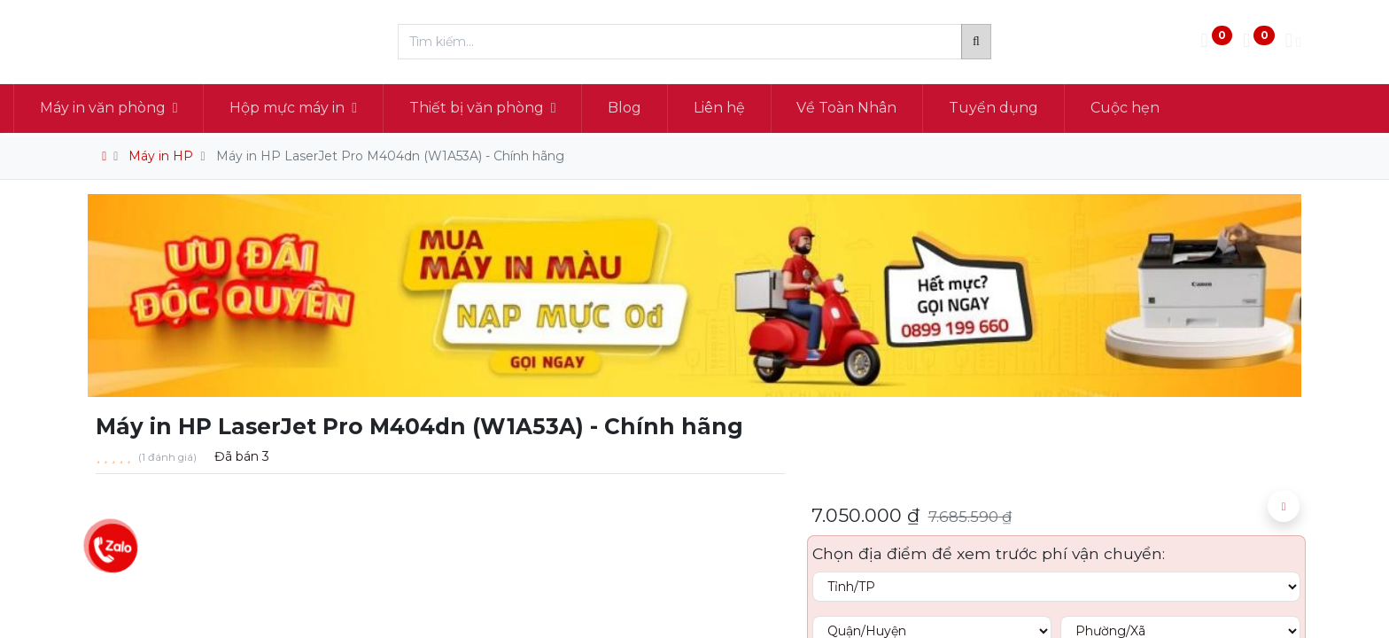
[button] (1284, 506)
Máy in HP (160, 156)
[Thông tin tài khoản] (1293, 42)
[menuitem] (699, 108)
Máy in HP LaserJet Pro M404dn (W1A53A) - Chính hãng (390, 156)
